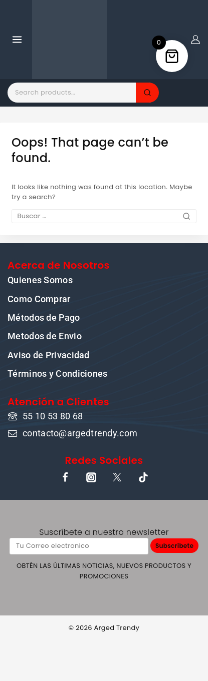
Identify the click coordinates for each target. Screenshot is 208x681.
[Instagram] (91, 477)
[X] (117, 477)
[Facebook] (65, 477)
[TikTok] (143, 477)
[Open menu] (17, 39)
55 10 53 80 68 (53, 416)
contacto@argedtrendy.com (80, 433)
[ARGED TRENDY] (69, 39)
